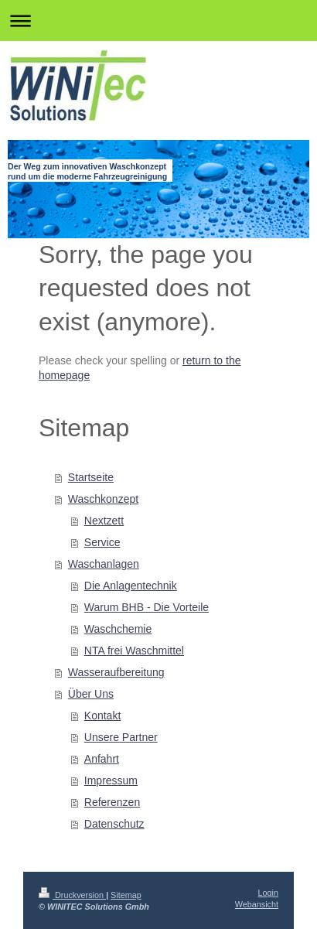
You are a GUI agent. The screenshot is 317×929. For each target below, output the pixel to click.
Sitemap (126, 895)
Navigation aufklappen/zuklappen (158, 20)
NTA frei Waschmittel (134, 650)
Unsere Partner (121, 737)
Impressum (111, 780)
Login (268, 892)
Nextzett (104, 520)
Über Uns (91, 694)
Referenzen (112, 802)
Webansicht (256, 904)
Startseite (91, 477)
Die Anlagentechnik (130, 585)
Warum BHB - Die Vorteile (146, 607)
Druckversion (72, 895)
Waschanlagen (103, 564)
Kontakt (102, 715)
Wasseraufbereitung (116, 672)
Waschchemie (118, 629)
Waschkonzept (103, 499)
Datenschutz (114, 824)
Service (102, 542)
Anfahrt (101, 759)
